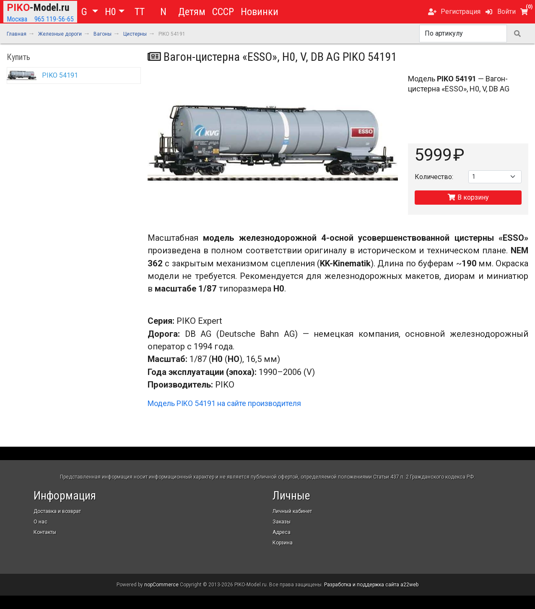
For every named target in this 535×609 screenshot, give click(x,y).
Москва (17, 19)
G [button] (85, 12)
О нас (40, 522)
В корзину (468, 197)
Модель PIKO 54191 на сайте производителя (224, 403)
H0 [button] (110, 12)
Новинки (259, 12)
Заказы (282, 522)
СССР (223, 12)
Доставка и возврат (57, 511)
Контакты (45, 532)
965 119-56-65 (54, 19)
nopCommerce (161, 585)
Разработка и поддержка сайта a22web (371, 585)
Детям (191, 12)
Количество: (434, 177)
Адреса (282, 532)
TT (140, 12)
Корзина (283, 543)
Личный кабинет (292, 511)
